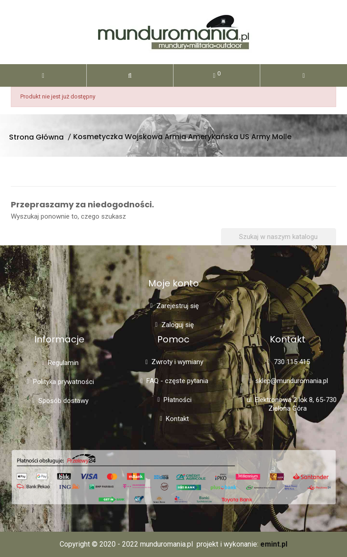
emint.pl (273, 544)
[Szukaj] (278, 237)
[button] (130, 75)
